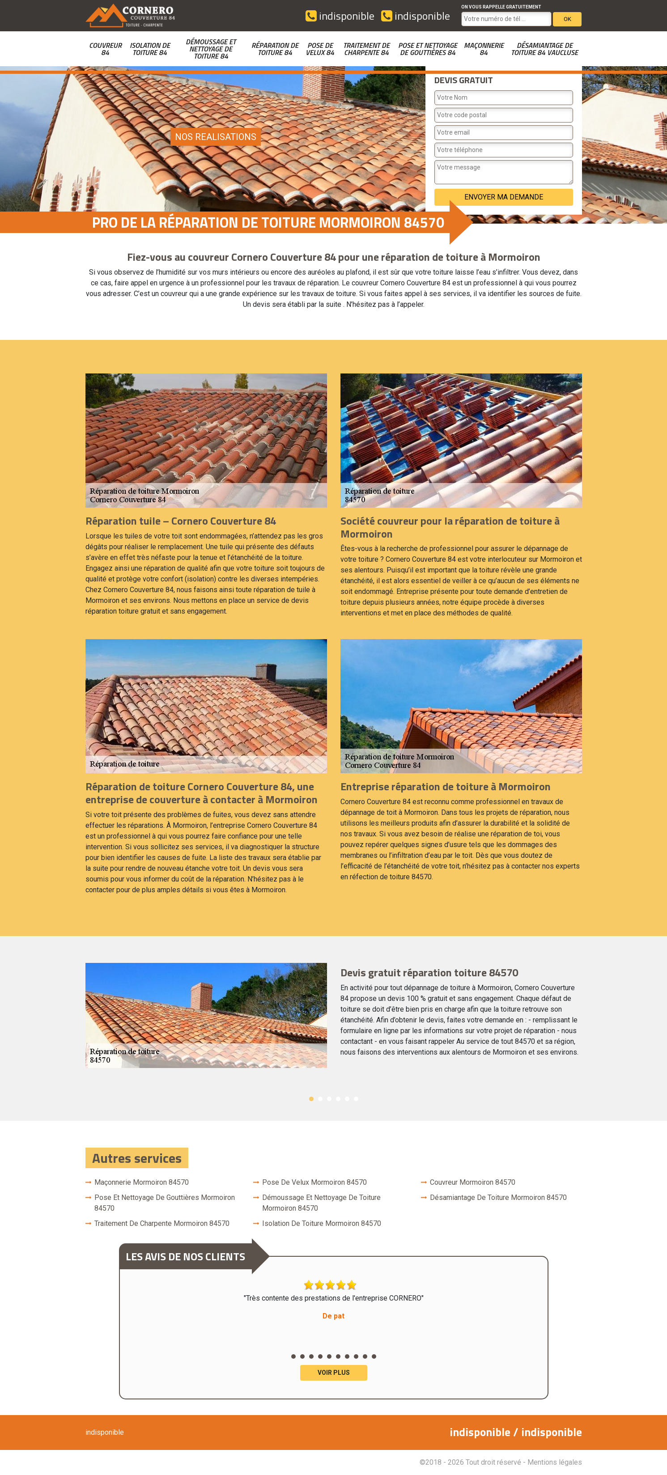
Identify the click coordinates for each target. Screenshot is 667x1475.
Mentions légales (554, 1462)
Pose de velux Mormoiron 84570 (314, 1182)
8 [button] (356, 1356)
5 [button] (347, 1099)
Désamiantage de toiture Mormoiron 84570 (498, 1197)
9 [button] (365, 1356)
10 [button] (374, 1356)
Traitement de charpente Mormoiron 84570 (161, 1223)
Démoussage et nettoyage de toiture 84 (211, 48)
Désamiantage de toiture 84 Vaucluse (544, 49)
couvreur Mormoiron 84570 (472, 1182)
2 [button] (320, 1099)
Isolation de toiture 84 (150, 49)
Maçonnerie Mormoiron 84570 (141, 1182)
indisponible (340, 16)
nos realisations (215, 136)
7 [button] (347, 1356)
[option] (333, 1015)
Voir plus (334, 1372)
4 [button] (338, 1099)
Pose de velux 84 (320, 49)
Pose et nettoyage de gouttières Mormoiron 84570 (164, 1202)
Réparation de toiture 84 (274, 49)
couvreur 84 (105, 49)
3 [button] (329, 1099)
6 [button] (356, 1099)
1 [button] (311, 1099)
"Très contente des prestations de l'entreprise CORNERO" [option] (334, 1301)
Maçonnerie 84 (484, 49)
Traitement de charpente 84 (366, 49)
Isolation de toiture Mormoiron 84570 (321, 1223)
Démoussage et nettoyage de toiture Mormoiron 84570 (321, 1202)
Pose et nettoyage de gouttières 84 (427, 49)
